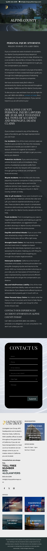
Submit (32, 399)
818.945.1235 (33, 437)
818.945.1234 (32, 435)
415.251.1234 (12, 505)
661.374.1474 (35, 506)
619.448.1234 (12, 523)
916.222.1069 (35, 523)
